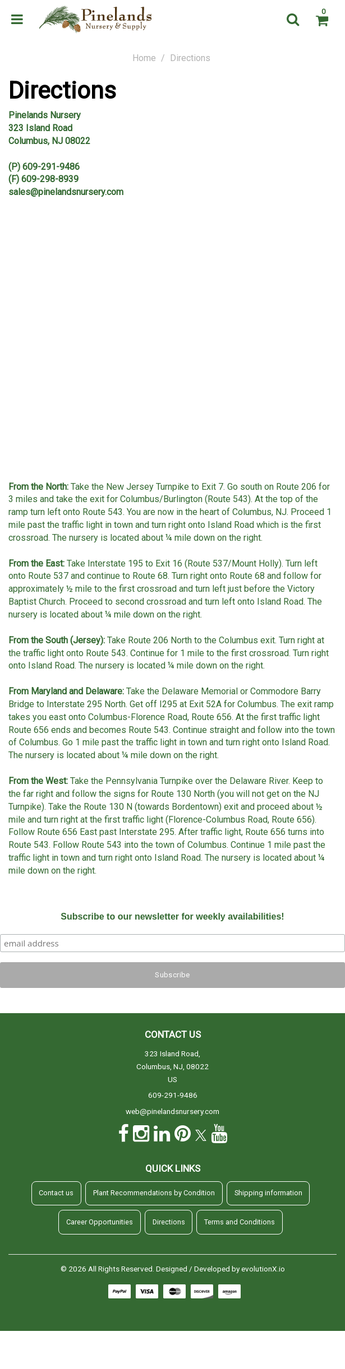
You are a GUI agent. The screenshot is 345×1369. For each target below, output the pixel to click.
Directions (169, 1222)
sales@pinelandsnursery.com (65, 192)
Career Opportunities (99, 1222)
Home (144, 58)
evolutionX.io (263, 1268)
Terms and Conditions (239, 1222)
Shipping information (268, 1193)
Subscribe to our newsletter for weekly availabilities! (172, 916)
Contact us (56, 1193)
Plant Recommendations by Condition (154, 1193)
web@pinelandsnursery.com (172, 1111)
